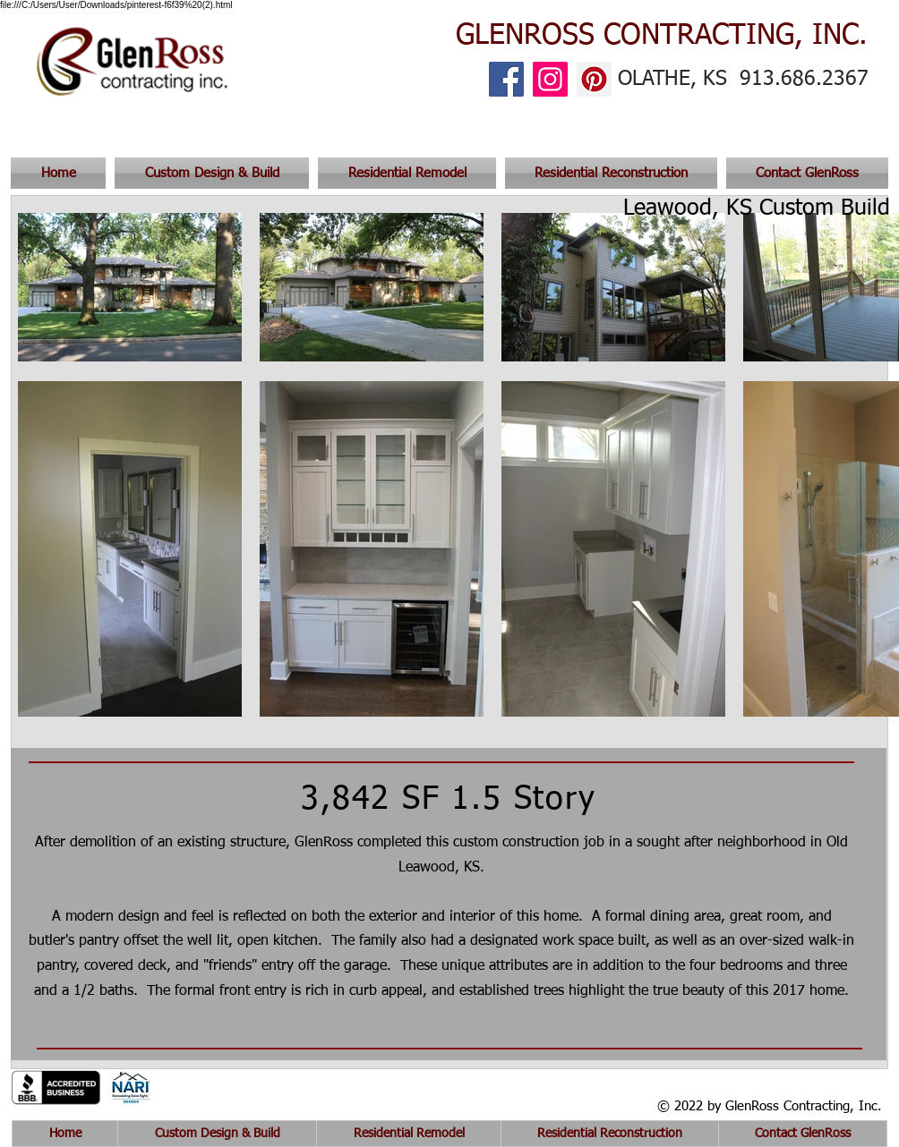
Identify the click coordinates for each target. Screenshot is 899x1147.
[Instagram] (550, 79)
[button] (805, 173)
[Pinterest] (594, 79)
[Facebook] (506, 79)
